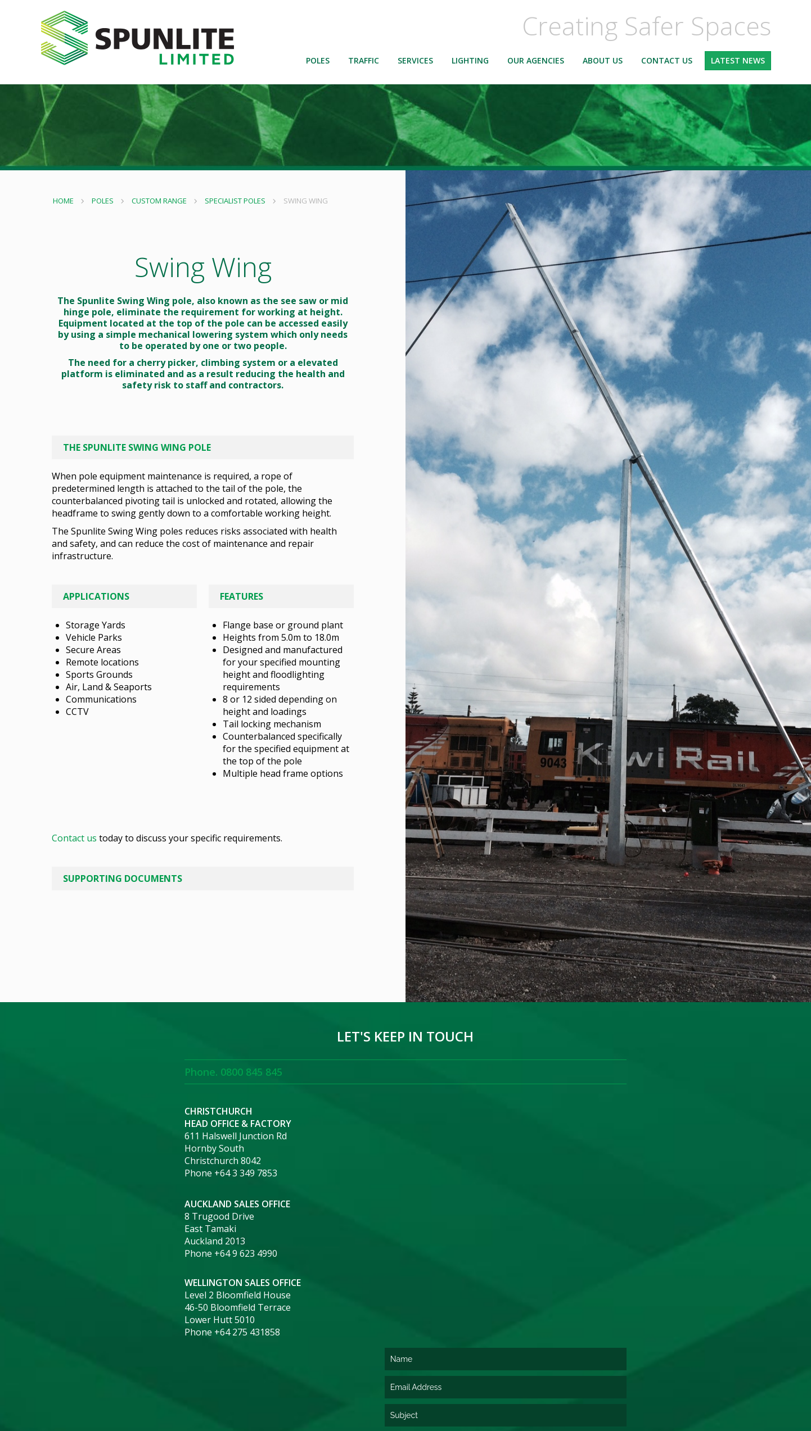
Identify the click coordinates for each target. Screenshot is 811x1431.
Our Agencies (535, 64)
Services (415, 64)
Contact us (78, 838)
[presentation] (491, 1310)
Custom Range (162, 201)
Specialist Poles (238, 201)
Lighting (470, 64)
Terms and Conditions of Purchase (389, 1369)
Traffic (363, 64)
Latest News (738, 64)
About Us (603, 64)
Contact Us (666, 64)
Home (66, 201)
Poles (318, 64)
